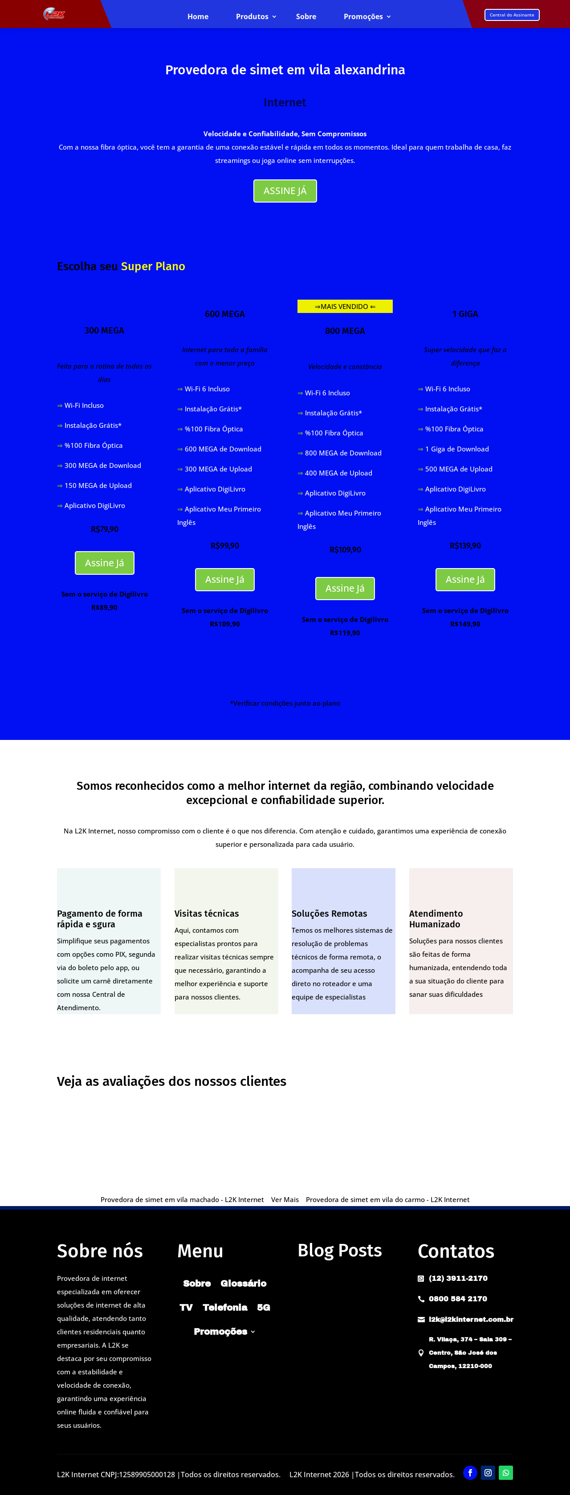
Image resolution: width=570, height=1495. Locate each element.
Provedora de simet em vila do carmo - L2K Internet (388, 1199)
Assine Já (104, 563)
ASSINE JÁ (285, 190)
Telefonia (225, 1307)
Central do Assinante (512, 15)
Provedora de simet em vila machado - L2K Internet (182, 1199)
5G (263, 1307)
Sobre (306, 17)
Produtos (252, 17)
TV (186, 1307)
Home (197, 17)
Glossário (243, 1283)
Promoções (363, 17)
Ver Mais (285, 1199)
